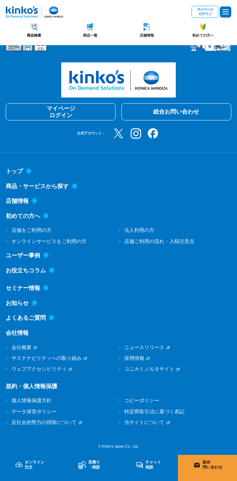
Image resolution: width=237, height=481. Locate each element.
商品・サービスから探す (41, 186)
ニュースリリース (144, 347)
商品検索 (34, 35)
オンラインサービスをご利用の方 (49, 241)
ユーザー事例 (27, 255)
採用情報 (134, 358)
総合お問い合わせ (176, 112)
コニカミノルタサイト (149, 369)
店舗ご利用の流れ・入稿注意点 (159, 241)
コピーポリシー (141, 400)
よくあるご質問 (30, 318)
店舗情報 (147, 35)
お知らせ (21, 303)
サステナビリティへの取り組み (46, 358)
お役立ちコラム (30, 270)
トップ (19, 171)
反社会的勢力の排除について (44, 422)
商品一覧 (90, 35)
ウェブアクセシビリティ (39, 369)
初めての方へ (203, 35)
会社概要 (21, 347)
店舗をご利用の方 (31, 230)
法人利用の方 (139, 230)
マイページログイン (205, 12)
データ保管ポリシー (34, 411)
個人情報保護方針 (31, 400)
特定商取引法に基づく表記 (154, 411)
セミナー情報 (27, 288)
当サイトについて (144, 422)
